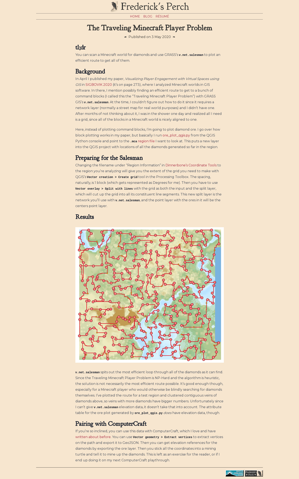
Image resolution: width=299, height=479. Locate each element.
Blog (147, 16)
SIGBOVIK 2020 (99, 85)
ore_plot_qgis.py (176, 135)
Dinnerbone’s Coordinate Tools (191, 165)
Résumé (162, 16)
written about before (93, 437)
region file (146, 141)
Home (135, 16)
